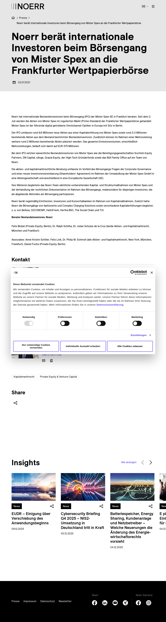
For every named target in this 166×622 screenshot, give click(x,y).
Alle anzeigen (128, 462)
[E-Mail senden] (43, 360)
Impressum (29, 601)
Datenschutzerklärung (109, 304)
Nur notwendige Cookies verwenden (36, 346)
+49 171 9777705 (51, 354)
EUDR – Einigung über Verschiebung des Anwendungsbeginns (31, 518)
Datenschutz (47, 601)
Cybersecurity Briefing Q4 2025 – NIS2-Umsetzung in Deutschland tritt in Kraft (82, 520)
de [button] (143, 6)
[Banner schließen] (152, 272)
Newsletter (65, 601)
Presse (23, 17)
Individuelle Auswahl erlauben (83, 346)
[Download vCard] (51, 360)
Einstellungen (139, 335)
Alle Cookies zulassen (130, 346)
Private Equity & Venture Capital (58, 376)
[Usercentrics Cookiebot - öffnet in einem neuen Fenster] (133, 272)
